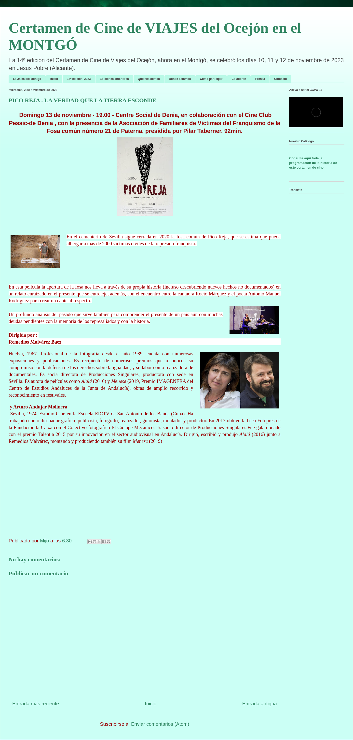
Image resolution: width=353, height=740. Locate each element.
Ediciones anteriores (114, 79)
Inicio (54, 79)
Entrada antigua (259, 703)
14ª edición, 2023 (79, 79)
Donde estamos (180, 79)
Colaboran (238, 79)
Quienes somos (149, 79)
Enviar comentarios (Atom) (160, 724)
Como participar (211, 79)
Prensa (260, 79)
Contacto (280, 79)
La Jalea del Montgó (27, 79)
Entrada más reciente (35, 703)
